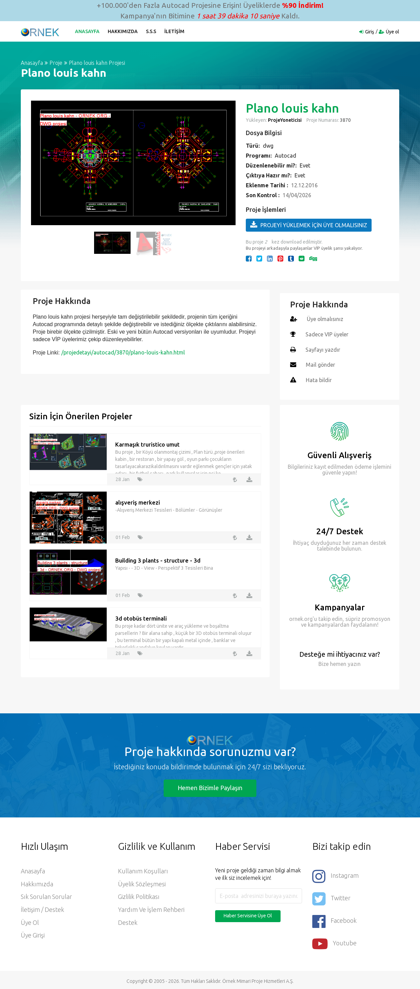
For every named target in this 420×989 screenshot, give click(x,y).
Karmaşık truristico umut (147, 443)
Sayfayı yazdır (322, 349)
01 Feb (123, 536)
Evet (305, 165)
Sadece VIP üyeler (327, 334)
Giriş (369, 31)
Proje (55, 63)
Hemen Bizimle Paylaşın (210, 786)
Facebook (334, 919)
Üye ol (392, 31)
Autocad (285, 155)
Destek (127, 921)
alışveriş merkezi (137, 501)
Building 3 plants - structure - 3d (157, 559)
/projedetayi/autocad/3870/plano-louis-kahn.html (123, 352)
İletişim (175, 31)
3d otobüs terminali (141, 617)
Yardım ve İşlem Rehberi (151, 908)
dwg (268, 146)
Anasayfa (87, 31)
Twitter (331, 896)
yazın (353, 662)
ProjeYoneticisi (285, 120)
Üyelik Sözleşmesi (142, 882)
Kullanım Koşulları (143, 870)
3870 (345, 120)
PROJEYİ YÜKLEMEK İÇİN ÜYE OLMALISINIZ (308, 225)
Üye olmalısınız (325, 319)
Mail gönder (320, 364)
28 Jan (123, 478)
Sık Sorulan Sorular (46, 895)
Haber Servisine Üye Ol (248, 914)
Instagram (335, 874)
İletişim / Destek (42, 908)
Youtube (334, 941)
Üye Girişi (33, 934)
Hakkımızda (123, 31)
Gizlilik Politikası (139, 895)
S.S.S (151, 31)
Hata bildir (319, 379)
